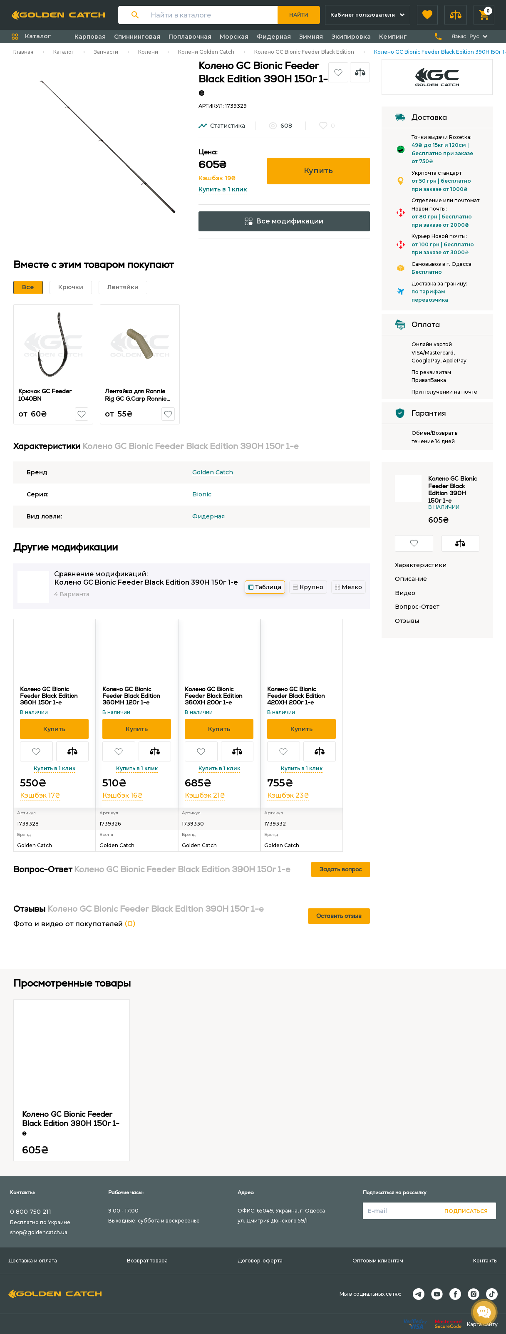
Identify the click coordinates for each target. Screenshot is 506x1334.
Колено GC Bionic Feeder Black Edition (304, 52)
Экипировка (351, 36)
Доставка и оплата (32, 1260)
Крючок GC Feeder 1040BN (45, 394)
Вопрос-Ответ (417, 606)
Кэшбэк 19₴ (217, 178)
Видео (405, 593)
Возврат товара (147, 1260)
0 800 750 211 (30, 1211)
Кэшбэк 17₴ (40, 795)
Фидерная (274, 36)
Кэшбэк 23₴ (288, 795)
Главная (23, 52)
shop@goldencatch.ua (38, 1232)
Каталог (63, 52)
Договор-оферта (260, 1260)
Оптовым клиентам (377, 1260)
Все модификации (284, 221)
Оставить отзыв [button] (339, 916)
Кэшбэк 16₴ (122, 795)
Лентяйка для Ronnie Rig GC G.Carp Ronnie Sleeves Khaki (136, 398)
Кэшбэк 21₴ (205, 795)
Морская (234, 36)
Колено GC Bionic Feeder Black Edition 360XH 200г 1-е (214, 695)
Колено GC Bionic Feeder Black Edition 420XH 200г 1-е (296, 695)
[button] (427, 15)
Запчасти (106, 52)
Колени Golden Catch (206, 52)
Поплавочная (190, 36)
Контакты (485, 1260)
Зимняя (311, 36)
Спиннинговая (137, 36)
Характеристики (420, 565)
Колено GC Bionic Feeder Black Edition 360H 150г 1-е (49, 695)
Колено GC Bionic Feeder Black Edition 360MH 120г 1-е (131, 695)
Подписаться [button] (466, 1211)
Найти (298, 15)
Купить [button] (318, 170)
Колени (148, 52)
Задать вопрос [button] (341, 869)
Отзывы (407, 621)
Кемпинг (393, 36)
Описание (411, 579)
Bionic (201, 494)
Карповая (90, 36)
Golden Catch (212, 472)
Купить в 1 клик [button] (222, 189)
